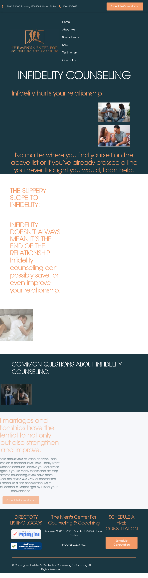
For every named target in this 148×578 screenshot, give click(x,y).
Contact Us (69, 60)
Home (66, 22)
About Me (68, 29)
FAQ (64, 45)
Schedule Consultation (125, 6)
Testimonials (69, 52)
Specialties (70, 37)
